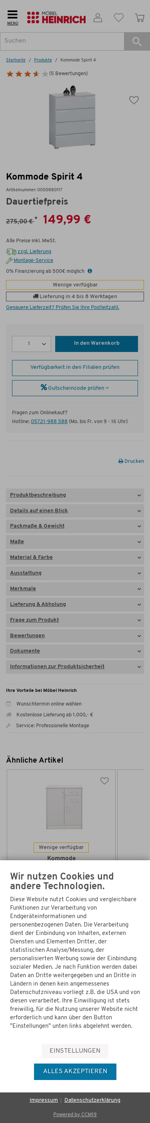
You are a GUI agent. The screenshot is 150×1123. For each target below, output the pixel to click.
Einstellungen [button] (75, 1051)
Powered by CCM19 (75, 1114)
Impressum (44, 1100)
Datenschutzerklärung (92, 1100)
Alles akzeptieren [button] (75, 1071)
